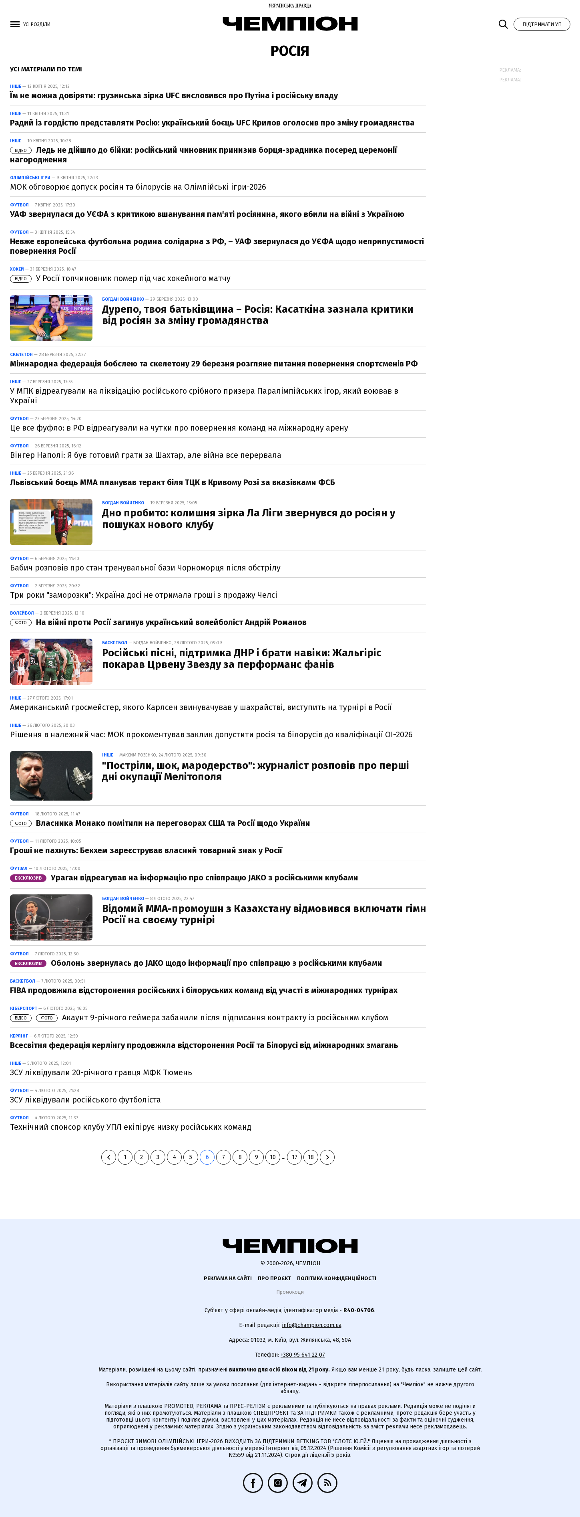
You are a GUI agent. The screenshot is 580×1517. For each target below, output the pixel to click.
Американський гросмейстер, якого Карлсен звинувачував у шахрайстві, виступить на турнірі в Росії (201, 707)
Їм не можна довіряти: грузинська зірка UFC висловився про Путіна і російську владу (174, 95)
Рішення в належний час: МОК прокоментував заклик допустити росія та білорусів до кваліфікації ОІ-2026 (211, 734)
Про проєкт (274, 1278)
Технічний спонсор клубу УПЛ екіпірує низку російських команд (130, 1127)
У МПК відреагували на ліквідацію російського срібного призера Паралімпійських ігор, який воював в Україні (204, 395)
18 (311, 1157)
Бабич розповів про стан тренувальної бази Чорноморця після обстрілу (145, 567)
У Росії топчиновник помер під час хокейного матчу (120, 278)
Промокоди (290, 1292)
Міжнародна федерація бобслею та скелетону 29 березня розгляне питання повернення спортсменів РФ (214, 363)
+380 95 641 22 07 (303, 1354)
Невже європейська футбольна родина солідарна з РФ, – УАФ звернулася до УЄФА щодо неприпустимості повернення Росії (217, 246)
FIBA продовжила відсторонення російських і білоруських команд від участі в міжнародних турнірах (203, 990)
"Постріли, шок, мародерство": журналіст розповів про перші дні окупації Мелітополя (255, 771)
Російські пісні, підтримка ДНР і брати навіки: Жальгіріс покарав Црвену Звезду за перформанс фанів (241, 659)
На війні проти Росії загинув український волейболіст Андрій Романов (158, 622)
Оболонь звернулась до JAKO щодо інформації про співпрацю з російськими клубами (196, 963)
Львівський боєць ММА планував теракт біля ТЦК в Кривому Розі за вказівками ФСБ (172, 482)
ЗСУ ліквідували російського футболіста (85, 1099)
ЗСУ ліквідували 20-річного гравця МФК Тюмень (101, 1072)
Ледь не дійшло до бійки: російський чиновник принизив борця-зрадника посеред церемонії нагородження (203, 154)
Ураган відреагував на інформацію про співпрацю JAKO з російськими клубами (184, 877)
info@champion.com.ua (311, 1325)
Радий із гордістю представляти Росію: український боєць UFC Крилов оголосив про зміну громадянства (212, 122)
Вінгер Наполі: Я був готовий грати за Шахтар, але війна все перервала (145, 455)
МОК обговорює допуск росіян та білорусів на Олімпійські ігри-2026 (138, 187)
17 (294, 1157)
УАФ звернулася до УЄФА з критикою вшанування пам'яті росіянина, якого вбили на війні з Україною (207, 214)
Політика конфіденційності (336, 1278)
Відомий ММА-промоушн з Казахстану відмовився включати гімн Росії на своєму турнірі (264, 914)
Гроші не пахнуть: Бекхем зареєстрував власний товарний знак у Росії (146, 850)
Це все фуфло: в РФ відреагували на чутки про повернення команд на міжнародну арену (179, 428)
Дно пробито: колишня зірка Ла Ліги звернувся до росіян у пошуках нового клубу (248, 519)
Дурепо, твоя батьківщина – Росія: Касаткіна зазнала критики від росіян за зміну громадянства (257, 315)
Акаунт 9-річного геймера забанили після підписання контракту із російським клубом (199, 1017)
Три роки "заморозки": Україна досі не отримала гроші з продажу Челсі (143, 595)
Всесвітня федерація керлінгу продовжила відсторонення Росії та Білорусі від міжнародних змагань (204, 1045)
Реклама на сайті (228, 1278)
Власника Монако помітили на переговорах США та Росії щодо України (160, 823)
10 (273, 1157)
